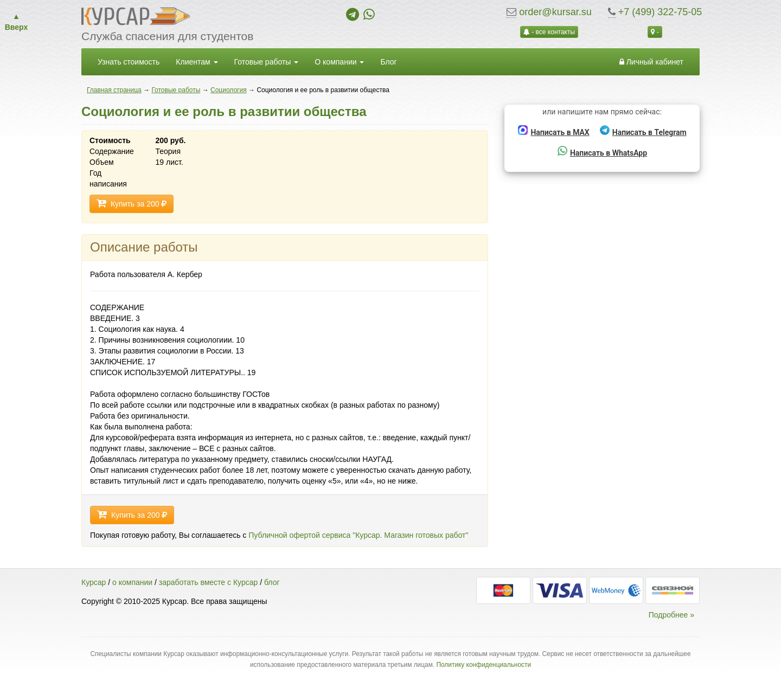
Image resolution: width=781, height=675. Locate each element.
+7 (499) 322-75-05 (660, 12)
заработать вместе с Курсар (208, 582)
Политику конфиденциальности (483, 664)
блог (272, 582)
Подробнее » (671, 614)
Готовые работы (266, 61)
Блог (388, 61)
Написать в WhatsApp (602, 151)
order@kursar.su (555, 12)
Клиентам (196, 61)
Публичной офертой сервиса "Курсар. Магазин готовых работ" (358, 535)
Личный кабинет (651, 61)
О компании (339, 61)
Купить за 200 (132, 203)
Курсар (93, 582)
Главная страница (114, 90)
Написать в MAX (553, 131)
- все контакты (549, 32)
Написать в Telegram (643, 131)
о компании (132, 582)
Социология (228, 90)
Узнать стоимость (128, 61)
